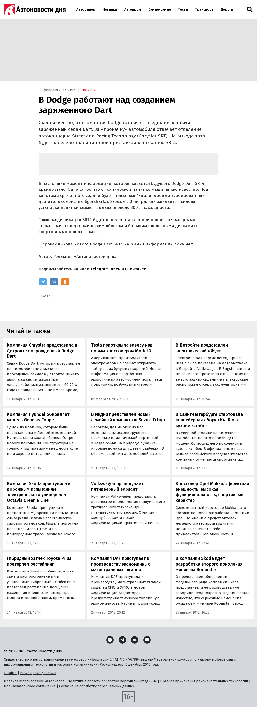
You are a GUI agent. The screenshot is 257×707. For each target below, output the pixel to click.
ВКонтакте (135, 269)
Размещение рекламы (38, 673)
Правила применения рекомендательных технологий (204, 681)
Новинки (110, 9)
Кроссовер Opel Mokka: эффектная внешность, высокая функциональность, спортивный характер (212, 492)
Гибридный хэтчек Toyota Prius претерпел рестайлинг (39, 561)
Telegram (99, 269)
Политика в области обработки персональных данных (112, 681)
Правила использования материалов (34, 681)
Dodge (45, 296)
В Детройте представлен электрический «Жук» (202, 348)
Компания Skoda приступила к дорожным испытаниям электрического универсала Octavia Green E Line (38, 492)
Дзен (116, 269)
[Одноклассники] (65, 281)
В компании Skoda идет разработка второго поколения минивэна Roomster (209, 564)
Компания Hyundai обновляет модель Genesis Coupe (38, 417)
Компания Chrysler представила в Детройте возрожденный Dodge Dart (42, 350)
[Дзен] (110, 640)
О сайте (10, 673)
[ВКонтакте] (54, 281)
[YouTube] (147, 640)
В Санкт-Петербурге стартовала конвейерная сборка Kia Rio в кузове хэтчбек (209, 420)
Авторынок (85, 9)
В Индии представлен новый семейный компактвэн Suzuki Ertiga (128, 417)
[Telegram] (43, 281)
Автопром (132, 9)
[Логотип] (35, 9)
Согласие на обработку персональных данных (96, 686)
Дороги (227, 9)
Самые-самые (159, 9)
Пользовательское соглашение (30, 686)
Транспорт (204, 9)
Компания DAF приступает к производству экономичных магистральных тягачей (120, 564)
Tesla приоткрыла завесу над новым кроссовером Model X (122, 348)
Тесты (183, 9)
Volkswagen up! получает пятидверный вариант (117, 486)
